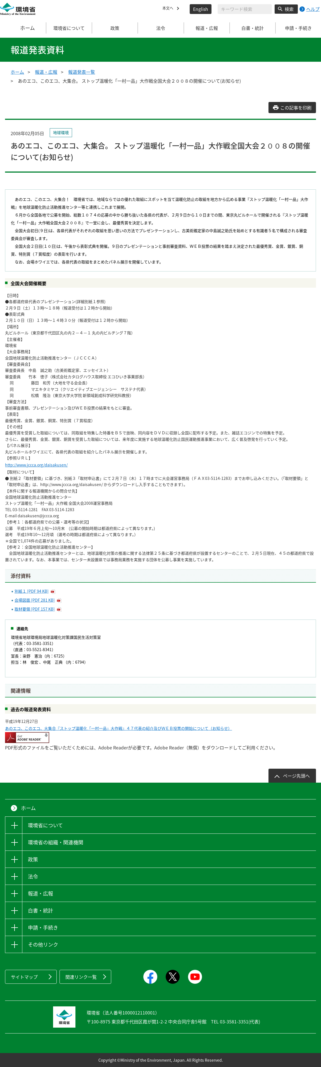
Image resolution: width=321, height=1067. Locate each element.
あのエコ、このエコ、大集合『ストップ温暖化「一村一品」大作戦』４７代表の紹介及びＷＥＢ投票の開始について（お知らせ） (118, 728)
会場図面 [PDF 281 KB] (35, 600)
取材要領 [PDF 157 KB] (35, 609)
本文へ (169, 9)
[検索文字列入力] (245, 9)
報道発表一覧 (81, 71)
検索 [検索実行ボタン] (289, 9)
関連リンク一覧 (81, 976)
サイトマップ (24, 976)
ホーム (23, 28)
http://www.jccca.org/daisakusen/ (36, 465)
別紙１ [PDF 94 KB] (32, 591)
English (200, 9)
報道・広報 (46, 71)
